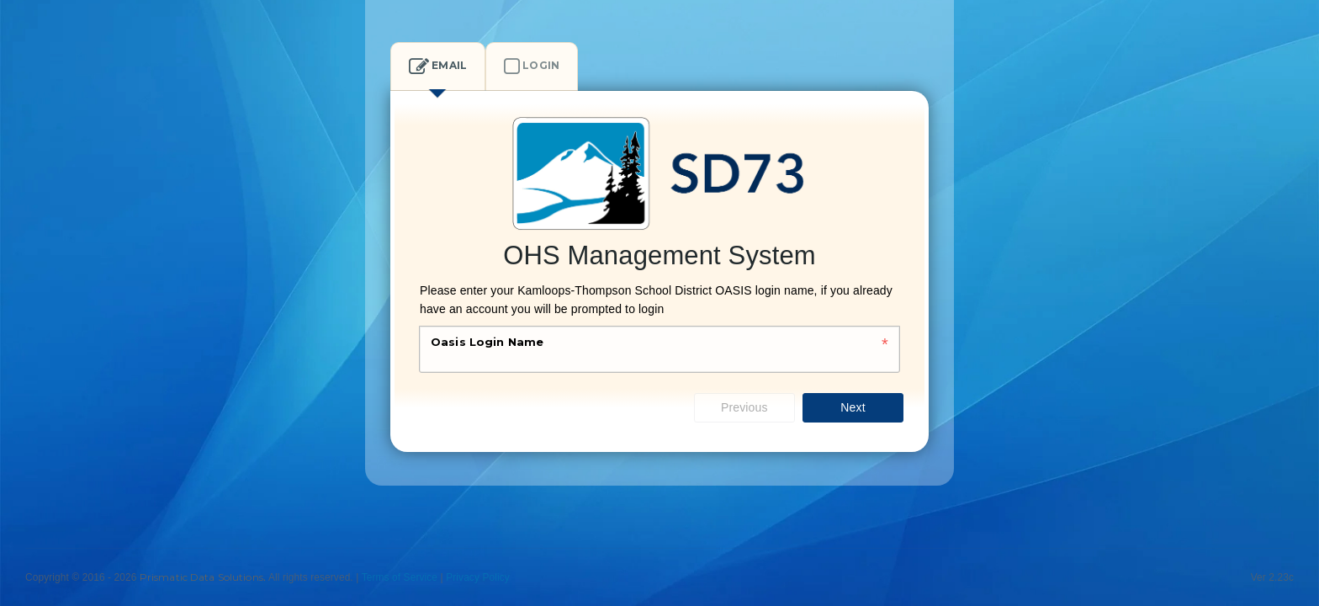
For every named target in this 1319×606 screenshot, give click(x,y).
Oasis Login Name (487, 341)
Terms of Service (399, 577)
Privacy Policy (478, 577)
